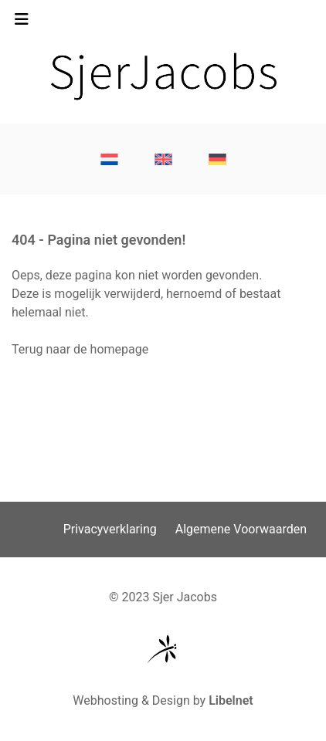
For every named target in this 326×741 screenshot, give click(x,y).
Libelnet (231, 700)
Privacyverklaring (110, 529)
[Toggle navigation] (21, 23)
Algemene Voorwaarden (241, 529)
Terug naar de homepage (80, 349)
